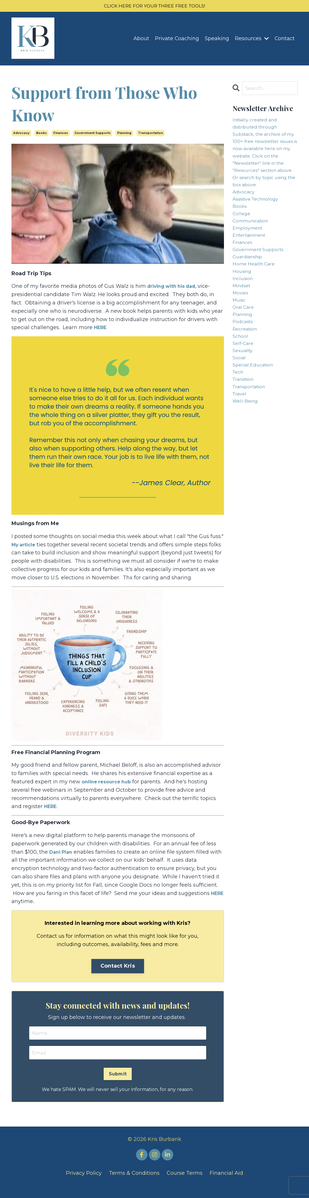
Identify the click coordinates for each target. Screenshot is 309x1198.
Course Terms (184, 1183)
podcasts (244, 361)
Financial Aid (226, 1183)
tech (239, 419)
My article (24, 545)
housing (243, 303)
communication (254, 245)
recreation (247, 369)
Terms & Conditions (134, 1183)
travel (240, 444)
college (242, 237)
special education (256, 411)
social (240, 402)
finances (60, 134)
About (141, 39)
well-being (247, 452)
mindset (243, 320)
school (241, 378)
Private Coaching (176, 39)
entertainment (252, 262)
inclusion (244, 311)
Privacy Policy (84, 1183)
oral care (245, 345)
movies (242, 328)
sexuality (244, 394)
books (41, 134)
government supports (92, 134)
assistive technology (259, 221)
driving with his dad (174, 287)
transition (245, 427)
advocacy (21, 134)
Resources (252, 39)
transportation (150, 134)
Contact (284, 39)
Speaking (216, 39)
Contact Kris (118, 975)
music (240, 336)
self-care (244, 386)
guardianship (250, 287)
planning (124, 134)
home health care (256, 295)
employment (249, 254)
